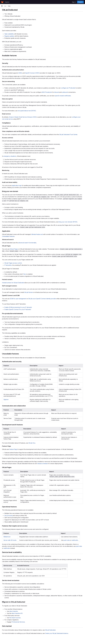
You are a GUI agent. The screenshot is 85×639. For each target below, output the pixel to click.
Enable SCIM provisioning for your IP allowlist (18, 307)
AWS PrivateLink (47, 92)
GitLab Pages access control (13, 263)
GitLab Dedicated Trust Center (68, 134)
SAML (20, 73)
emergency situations (9, 156)
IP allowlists (8, 265)
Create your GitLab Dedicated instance (56, 633)
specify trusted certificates (63, 96)
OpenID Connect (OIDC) (32, 73)
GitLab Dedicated (50, 630)
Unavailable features (8, 236)
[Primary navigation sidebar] (2, 6)
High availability (9, 34)
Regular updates (9, 36)
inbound (56, 92)
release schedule (42, 463)
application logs (16, 185)
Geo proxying (8, 515)
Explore (7, 2)
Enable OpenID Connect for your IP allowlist (17, 309)
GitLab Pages (14, 249)
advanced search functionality (27, 243)
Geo (24, 274)
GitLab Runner (28, 292)
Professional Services (18, 622)
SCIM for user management (18, 298)
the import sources (15, 618)
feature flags (13, 449)
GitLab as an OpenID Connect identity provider (42, 298)
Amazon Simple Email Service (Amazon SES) (22, 117)
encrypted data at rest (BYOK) (27, 111)
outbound (65, 92)
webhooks (75, 540)
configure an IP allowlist (68, 88)
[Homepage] (2, 2)
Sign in (74, 2)
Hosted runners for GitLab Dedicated (13, 282)
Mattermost (6, 537)
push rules (67, 540)
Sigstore (5, 399)
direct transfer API (17, 613)
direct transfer (13, 611)
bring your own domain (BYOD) (68, 222)
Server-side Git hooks (10, 540)
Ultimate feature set (37, 234)
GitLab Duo (31, 443)
